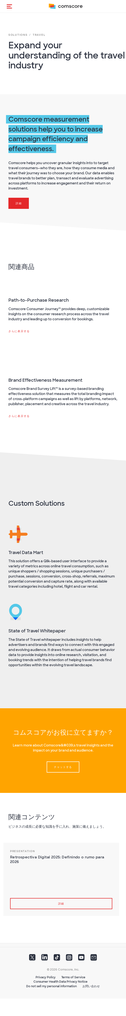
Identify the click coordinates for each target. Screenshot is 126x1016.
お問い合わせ (91, 986)
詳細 (61, 903)
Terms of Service (73, 977)
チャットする (63, 767)
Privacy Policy (46, 977)
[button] (9, 6)
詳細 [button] (19, 203)
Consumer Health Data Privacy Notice (60, 982)
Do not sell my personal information (51, 986)
